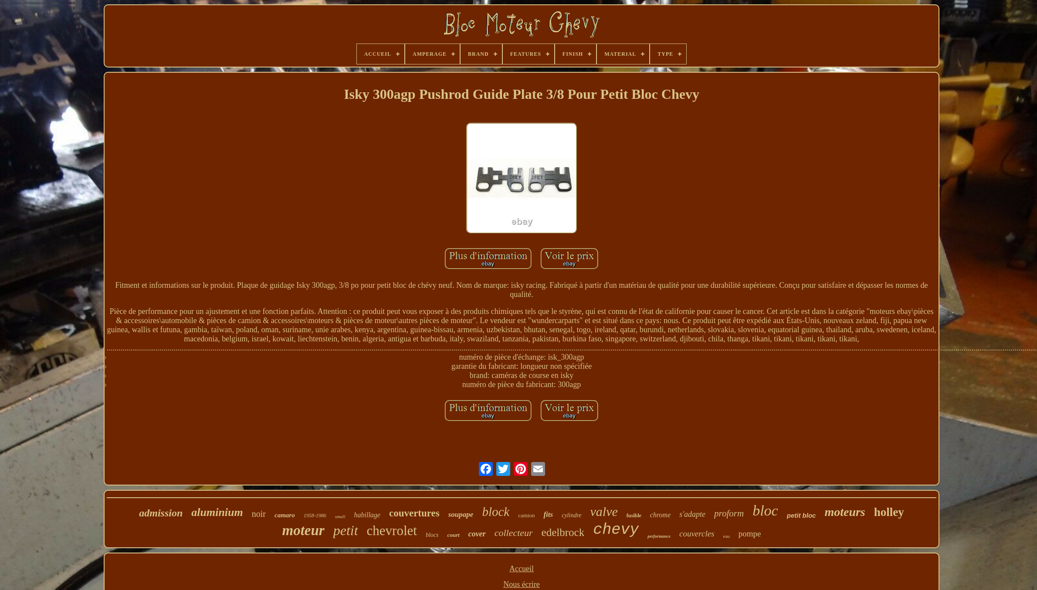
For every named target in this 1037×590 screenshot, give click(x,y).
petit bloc (801, 515)
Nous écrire (521, 584)
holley (889, 512)
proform (729, 513)
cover (477, 533)
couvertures (414, 513)
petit (345, 530)
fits (548, 514)
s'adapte (692, 514)
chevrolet (392, 530)
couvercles (697, 533)
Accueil (521, 568)
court (453, 535)
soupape (461, 514)
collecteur (514, 532)
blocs (432, 535)
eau (726, 536)
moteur (303, 530)
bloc (765, 510)
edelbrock (563, 532)
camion (526, 515)
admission (161, 513)
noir (259, 514)
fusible (634, 515)
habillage (367, 515)
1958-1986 (315, 515)
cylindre (571, 515)
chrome (660, 515)
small (340, 516)
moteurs (844, 512)
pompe (750, 533)
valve (604, 511)
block (495, 512)
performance (659, 536)
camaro (284, 515)
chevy (616, 530)
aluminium (217, 512)
